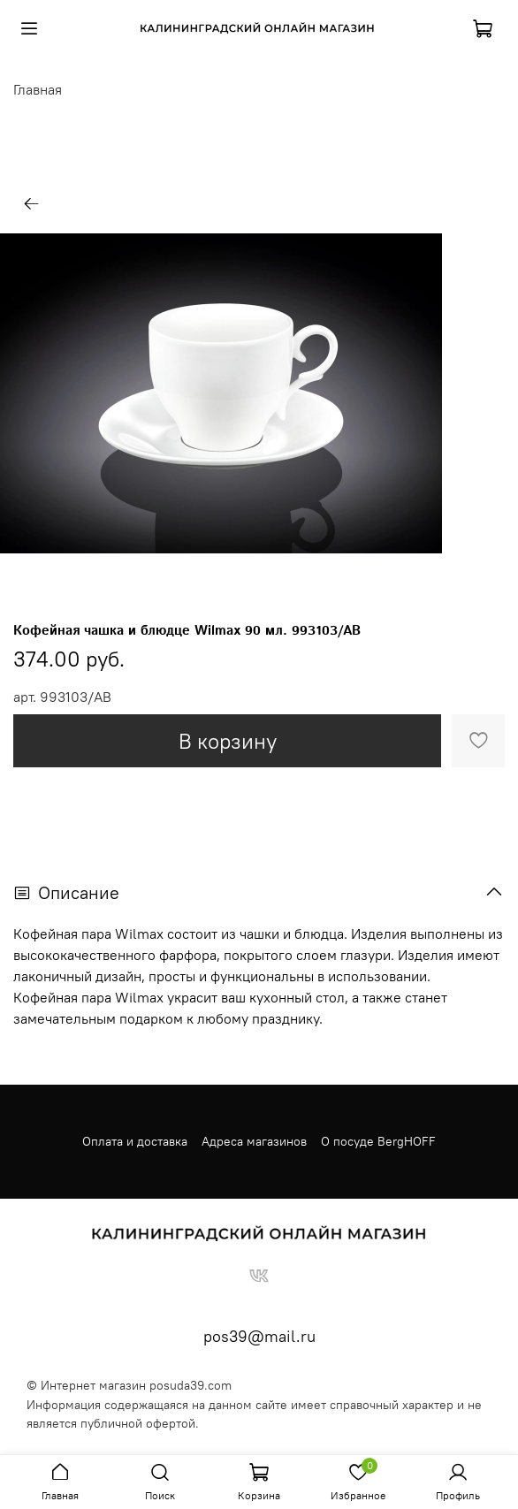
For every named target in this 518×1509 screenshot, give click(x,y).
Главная (37, 89)
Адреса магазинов (254, 1141)
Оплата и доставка (134, 1141)
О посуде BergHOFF (378, 1141)
